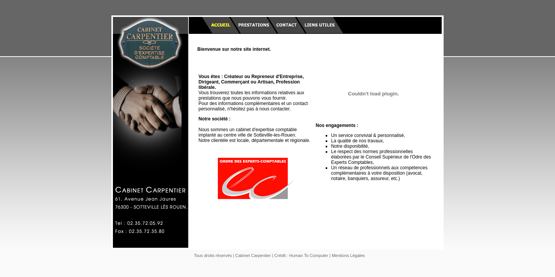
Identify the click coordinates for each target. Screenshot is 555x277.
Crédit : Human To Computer (301, 255)
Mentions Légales (348, 255)
